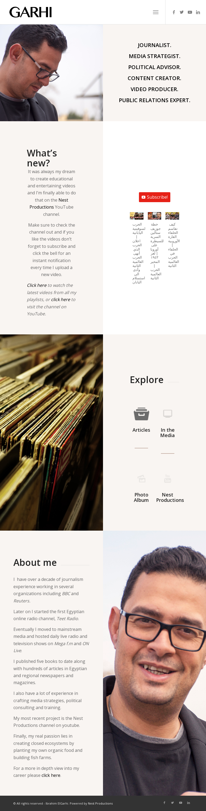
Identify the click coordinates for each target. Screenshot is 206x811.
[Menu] (156, 12)
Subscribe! (156, 198)
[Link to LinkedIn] (198, 12)
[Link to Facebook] (174, 12)
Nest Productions (100, 803)
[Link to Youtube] (190, 12)
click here (60, 299)
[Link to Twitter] (182, 12)
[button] (137, 251)
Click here (36, 285)
